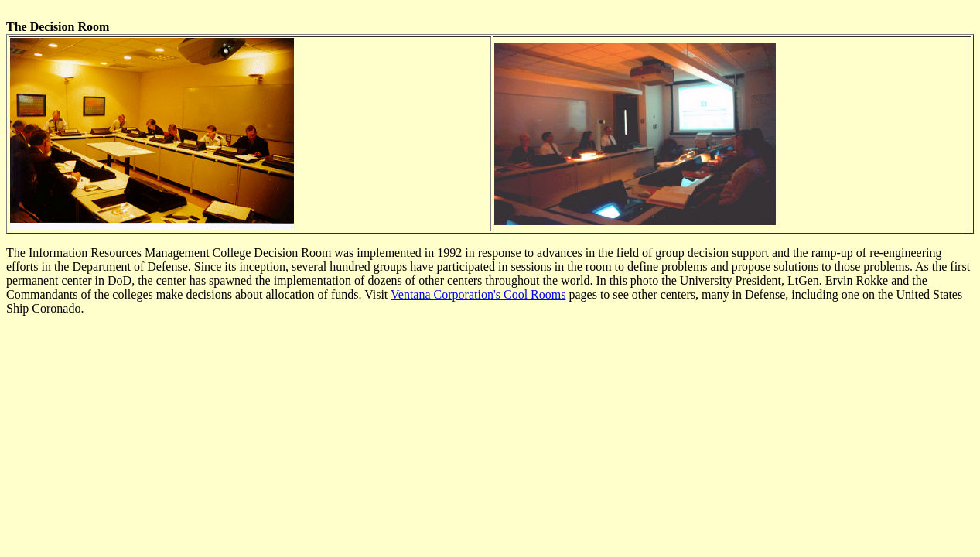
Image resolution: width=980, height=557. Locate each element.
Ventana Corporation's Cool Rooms (478, 294)
